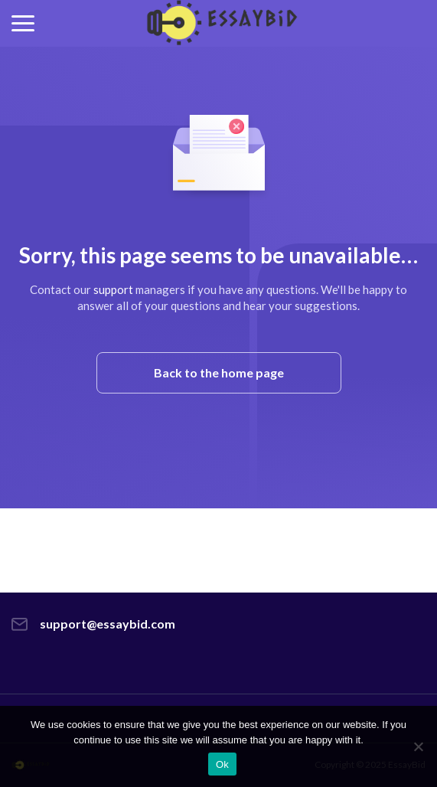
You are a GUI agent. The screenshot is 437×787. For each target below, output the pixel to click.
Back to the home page (219, 372)
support (113, 289)
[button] (22, 23)
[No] (418, 746)
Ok (222, 764)
